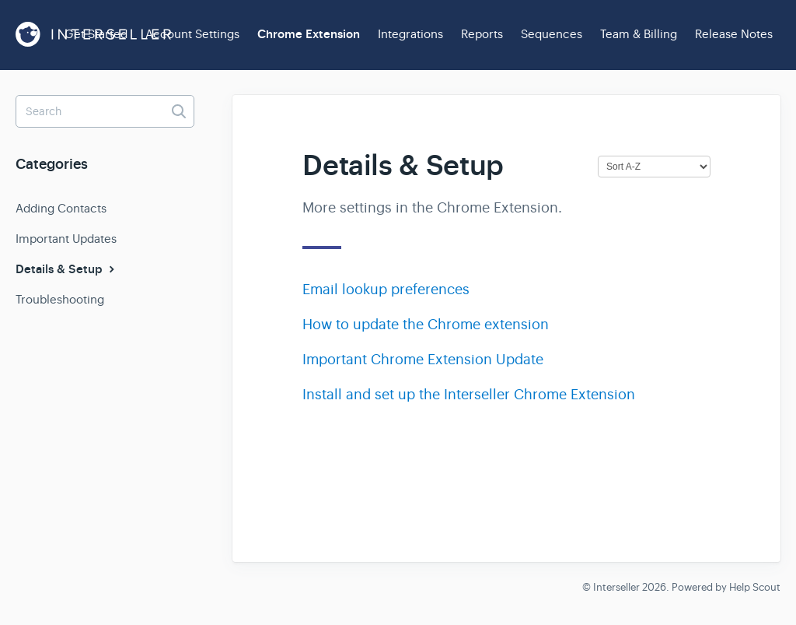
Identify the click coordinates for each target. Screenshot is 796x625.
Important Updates (66, 238)
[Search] (105, 111)
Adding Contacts (61, 208)
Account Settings (192, 33)
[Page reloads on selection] (654, 166)
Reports (482, 33)
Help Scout (754, 587)
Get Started (96, 33)
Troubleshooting (60, 299)
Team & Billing (638, 33)
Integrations (410, 33)
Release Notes (734, 33)
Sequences (551, 33)
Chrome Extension (308, 34)
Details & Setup (67, 269)
